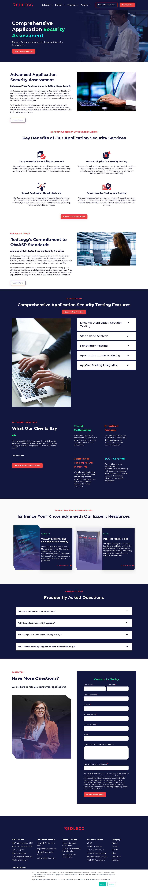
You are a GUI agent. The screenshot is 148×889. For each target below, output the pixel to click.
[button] (86, 5)
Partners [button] (84, 5)
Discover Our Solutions (74, 217)
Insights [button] (58, 5)
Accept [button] (102, 884)
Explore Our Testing (74, 312)
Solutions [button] (46, 5)
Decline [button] (111, 884)
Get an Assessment (24, 51)
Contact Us (127, 5)
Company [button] (71, 5)
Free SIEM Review (106, 5)
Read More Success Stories (27, 466)
